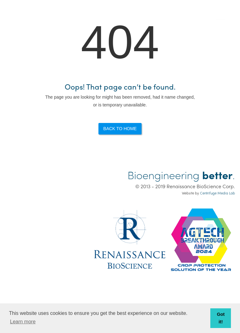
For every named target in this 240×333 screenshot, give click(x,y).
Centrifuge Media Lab (217, 192)
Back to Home (120, 128)
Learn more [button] (23, 321)
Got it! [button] (221, 318)
